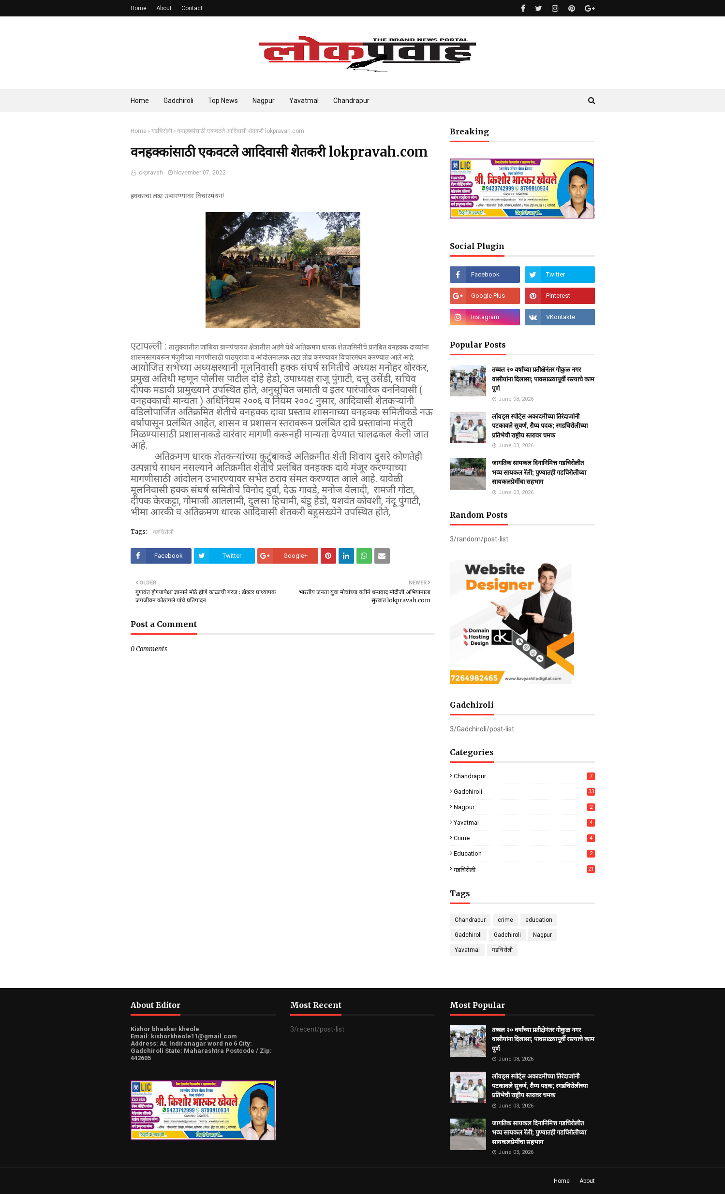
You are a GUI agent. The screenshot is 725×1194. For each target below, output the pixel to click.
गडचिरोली (161, 131)
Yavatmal (524, 822)
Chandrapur (524, 776)
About (164, 8)
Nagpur (524, 807)
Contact (192, 8)
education (524, 853)
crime (524, 838)
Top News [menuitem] (223, 100)
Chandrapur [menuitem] (351, 100)
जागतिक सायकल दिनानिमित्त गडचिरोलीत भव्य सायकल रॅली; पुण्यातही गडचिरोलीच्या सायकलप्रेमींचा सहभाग (539, 472)
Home (139, 8)
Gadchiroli (524, 791)
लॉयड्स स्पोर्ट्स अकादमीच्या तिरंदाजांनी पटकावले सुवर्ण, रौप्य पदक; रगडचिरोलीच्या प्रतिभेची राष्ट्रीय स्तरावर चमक (540, 425)
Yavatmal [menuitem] (304, 100)
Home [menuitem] (140, 100)
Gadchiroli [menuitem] (178, 100)
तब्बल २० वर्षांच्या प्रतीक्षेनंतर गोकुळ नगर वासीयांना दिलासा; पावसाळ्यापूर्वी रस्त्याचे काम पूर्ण (543, 379)
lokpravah (150, 172)
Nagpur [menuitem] (263, 100)
